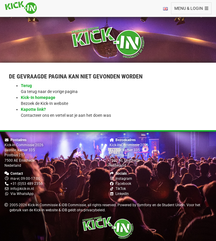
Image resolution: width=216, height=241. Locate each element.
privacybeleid (94, 210)
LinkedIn (122, 194)
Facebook (123, 184)
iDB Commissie (74, 205)
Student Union (173, 205)
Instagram (123, 179)
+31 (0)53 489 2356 (26, 184)
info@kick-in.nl (22, 189)
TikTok (120, 189)
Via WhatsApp (22, 194)
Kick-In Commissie (43, 205)
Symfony (144, 205)
